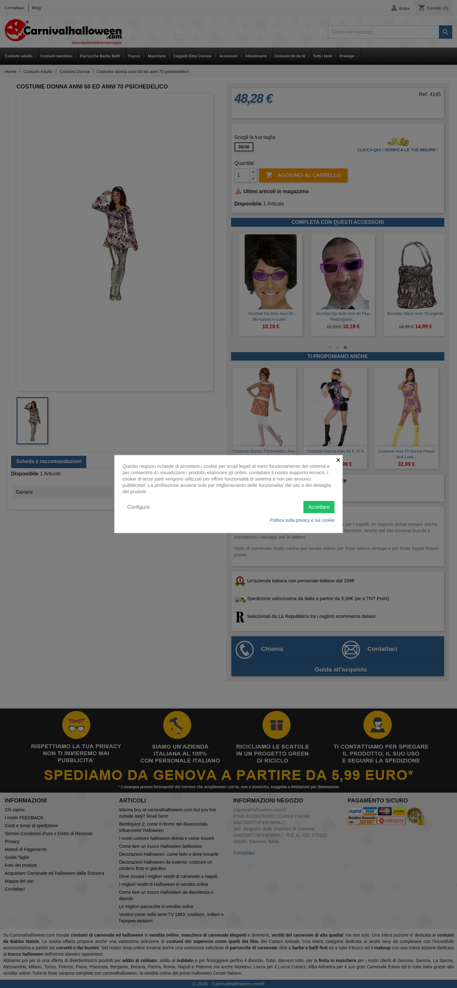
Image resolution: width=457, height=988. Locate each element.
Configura (138, 506)
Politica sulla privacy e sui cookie (302, 520)
